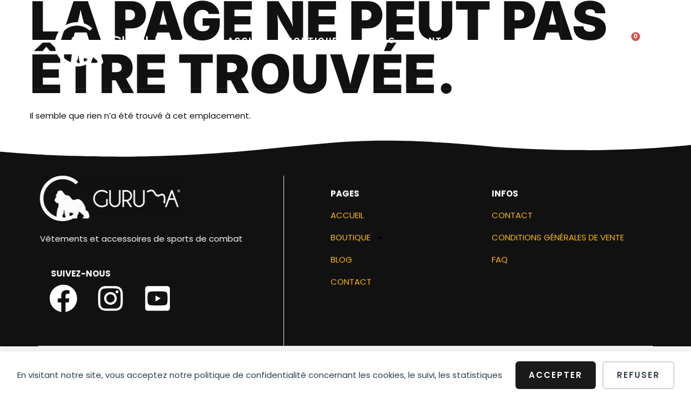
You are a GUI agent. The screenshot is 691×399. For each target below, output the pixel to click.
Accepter (555, 375)
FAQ (500, 263)
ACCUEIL (248, 41)
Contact (438, 41)
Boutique (319, 41)
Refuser (638, 375)
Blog (382, 41)
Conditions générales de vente (558, 241)
